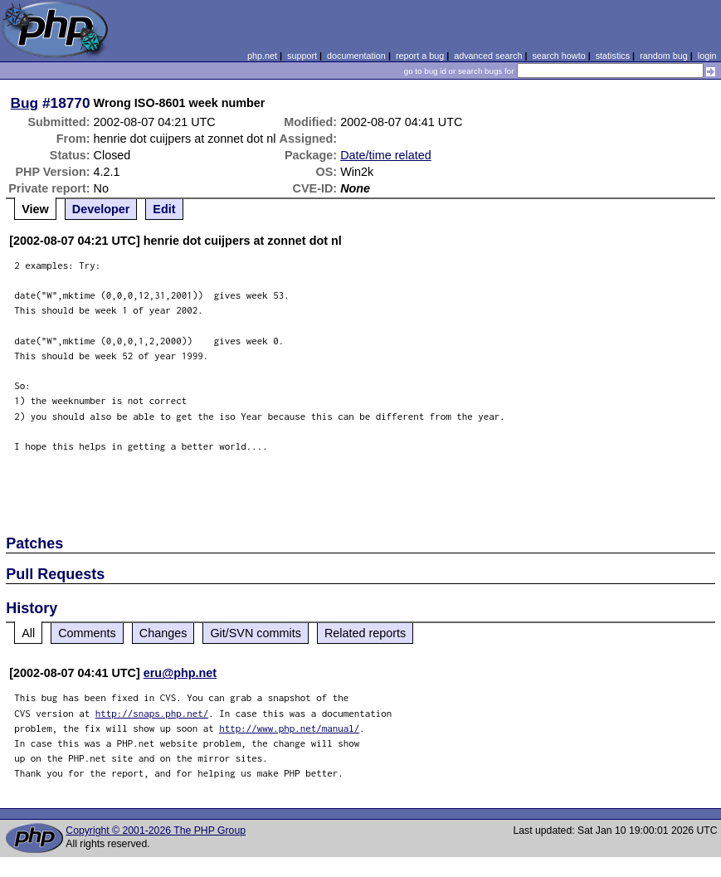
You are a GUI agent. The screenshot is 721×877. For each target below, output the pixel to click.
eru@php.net (180, 673)
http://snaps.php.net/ (152, 713)
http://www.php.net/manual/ (289, 728)
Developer (101, 209)
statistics (613, 56)
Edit (164, 209)
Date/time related (385, 155)
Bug (25, 103)
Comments (87, 633)
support (302, 56)
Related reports (365, 633)
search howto (558, 56)
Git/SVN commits (255, 633)
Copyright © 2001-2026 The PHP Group (156, 830)
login (707, 56)
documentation (356, 56)
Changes (163, 633)
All (28, 633)
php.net (262, 56)
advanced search (488, 56)
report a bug (420, 56)
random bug (664, 56)
